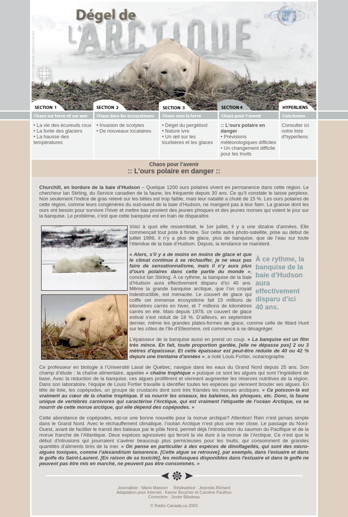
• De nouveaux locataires (123, 131)
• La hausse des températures (51, 139)
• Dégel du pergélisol (184, 125)
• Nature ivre (175, 131)
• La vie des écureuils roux (62, 125)
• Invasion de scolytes (120, 125)
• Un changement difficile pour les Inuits (248, 151)
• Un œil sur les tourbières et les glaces (187, 139)
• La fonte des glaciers (58, 131)
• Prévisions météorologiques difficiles (248, 139)
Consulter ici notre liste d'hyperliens (295, 130)
